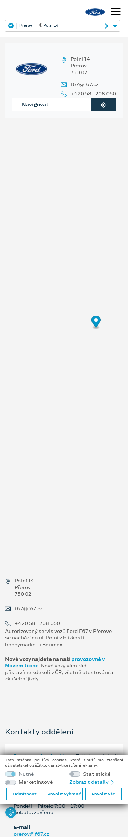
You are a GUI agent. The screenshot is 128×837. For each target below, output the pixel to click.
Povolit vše (103, 794)
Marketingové (36, 782)
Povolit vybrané (64, 794)
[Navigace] (116, 12)
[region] (64, 327)
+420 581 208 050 (93, 94)
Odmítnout (25, 794)
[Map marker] (96, 323)
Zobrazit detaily (92, 782)
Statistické (97, 774)
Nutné (26, 774)
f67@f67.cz (84, 84)
